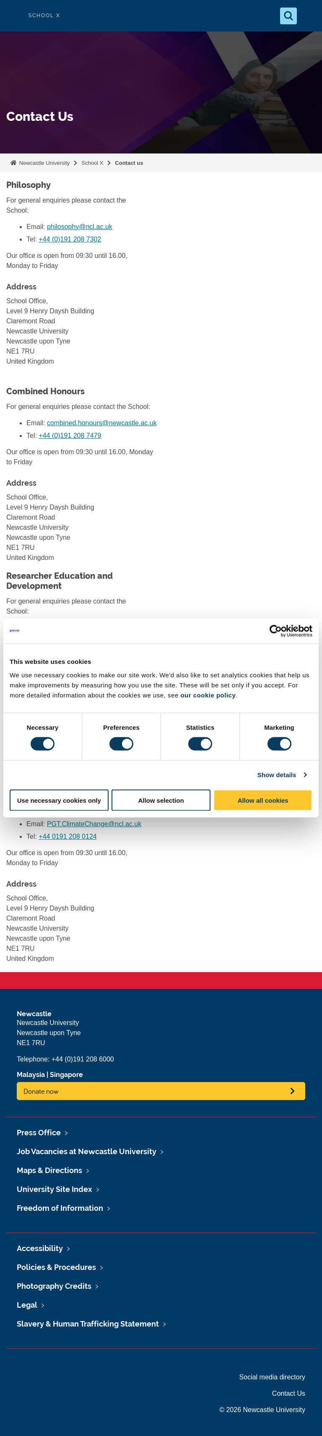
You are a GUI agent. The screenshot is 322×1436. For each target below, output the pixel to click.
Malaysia (31, 1075)
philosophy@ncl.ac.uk (79, 226)
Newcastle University (44, 163)
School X (92, 163)
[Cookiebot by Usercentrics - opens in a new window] (275, 631)
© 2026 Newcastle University (262, 1409)
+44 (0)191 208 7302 (70, 239)
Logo (13, 16)
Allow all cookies (263, 800)
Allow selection (161, 800)
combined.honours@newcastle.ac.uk (102, 423)
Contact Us (288, 1393)
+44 (67, 836)
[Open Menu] (308, 16)
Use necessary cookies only (59, 800)
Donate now (41, 1091)
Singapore (66, 1075)
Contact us (129, 163)
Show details (276, 774)
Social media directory (272, 1377)
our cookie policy (208, 694)
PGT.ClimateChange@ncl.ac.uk (94, 823)
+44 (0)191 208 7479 (70, 435)
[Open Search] (288, 16)
